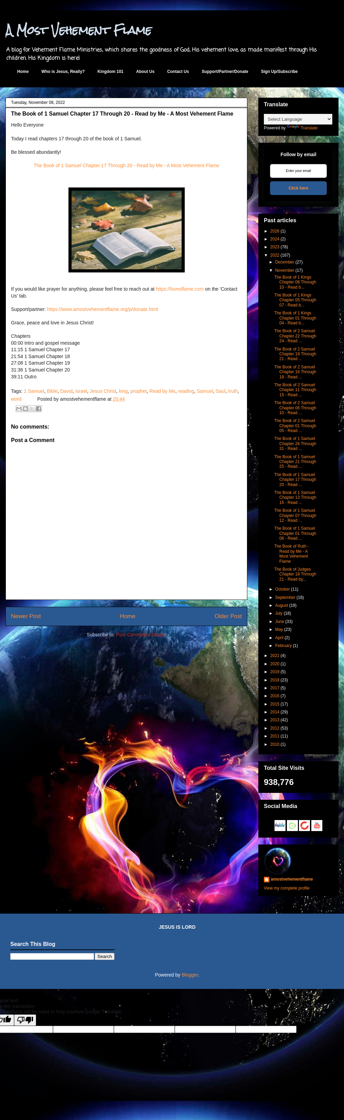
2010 (275, 744)
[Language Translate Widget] (298, 119)
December (284, 262)
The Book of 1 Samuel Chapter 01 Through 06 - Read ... (295, 533)
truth (233, 391)
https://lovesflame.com (180, 289)
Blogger (190, 975)
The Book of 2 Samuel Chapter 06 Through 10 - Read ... (295, 407)
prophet (138, 391)
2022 (275, 255)
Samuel (205, 391)
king (123, 391)
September (285, 597)
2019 (275, 671)
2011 (275, 736)
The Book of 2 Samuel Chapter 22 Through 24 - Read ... (295, 336)
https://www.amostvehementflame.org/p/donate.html (102, 309)
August (281, 605)
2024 (275, 239)
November (284, 270)
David (66, 391)
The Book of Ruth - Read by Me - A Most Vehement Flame (291, 553)
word (16, 399)
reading (186, 391)
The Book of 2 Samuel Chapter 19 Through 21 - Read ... (295, 354)
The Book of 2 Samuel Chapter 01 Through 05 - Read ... (295, 425)
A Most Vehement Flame (79, 30)
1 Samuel (34, 391)
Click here (298, 188)
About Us (145, 71)
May (279, 629)
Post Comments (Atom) (141, 634)
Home (23, 71)
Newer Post (26, 616)
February (283, 645)
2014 (275, 712)
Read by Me (162, 391)
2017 (275, 688)
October (282, 589)
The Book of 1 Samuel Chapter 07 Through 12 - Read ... (295, 515)
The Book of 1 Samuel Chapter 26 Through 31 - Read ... (295, 443)
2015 (275, 704)
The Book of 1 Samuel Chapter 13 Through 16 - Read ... (295, 497)
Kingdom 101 (110, 71)
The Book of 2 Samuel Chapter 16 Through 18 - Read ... (295, 372)
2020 (275, 663)
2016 (275, 695)
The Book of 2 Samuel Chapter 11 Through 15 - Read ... (295, 390)
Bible (52, 391)
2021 (275, 655)
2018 (275, 680)
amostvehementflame (292, 879)
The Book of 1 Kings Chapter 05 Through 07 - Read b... (295, 300)
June (279, 621)
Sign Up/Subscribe (279, 71)
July (278, 613)
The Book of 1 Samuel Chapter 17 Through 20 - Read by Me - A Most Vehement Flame (126, 165)
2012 (275, 728)
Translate (302, 128)
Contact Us (178, 71)
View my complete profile (287, 888)
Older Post (228, 616)
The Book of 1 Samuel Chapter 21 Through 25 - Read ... (295, 461)
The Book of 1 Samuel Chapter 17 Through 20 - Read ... (295, 479)
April (279, 637)
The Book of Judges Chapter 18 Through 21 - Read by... (295, 574)
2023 (275, 247)
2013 (275, 720)
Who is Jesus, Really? (63, 71)
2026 (275, 231)
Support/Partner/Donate (225, 71)
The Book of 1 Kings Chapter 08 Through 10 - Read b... (295, 282)
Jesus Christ (103, 391)
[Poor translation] (25, 1020)
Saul (220, 391)
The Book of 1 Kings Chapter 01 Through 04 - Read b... (295, 318)
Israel (81, 391)
